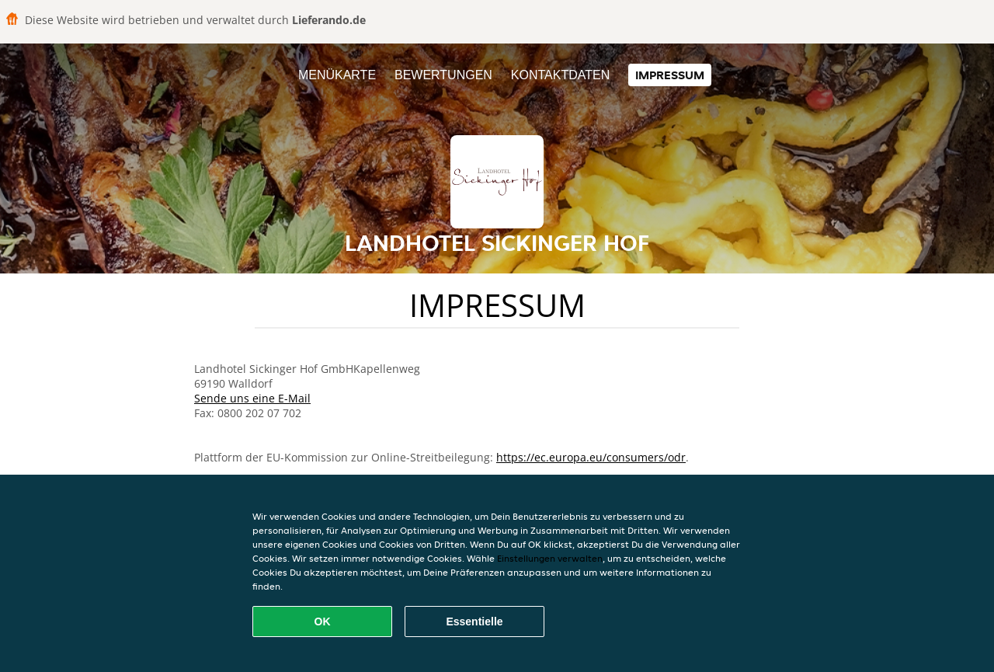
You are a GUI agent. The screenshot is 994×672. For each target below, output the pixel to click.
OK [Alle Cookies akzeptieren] (323, 621)
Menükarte (337, 75)
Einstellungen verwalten (550, 558)
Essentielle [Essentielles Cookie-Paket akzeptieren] (474, 621)
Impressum (669, 75)
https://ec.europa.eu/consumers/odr (591, 457)
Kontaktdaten (560, 75)
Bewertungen (443, 75)
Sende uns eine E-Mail (252, 398)
